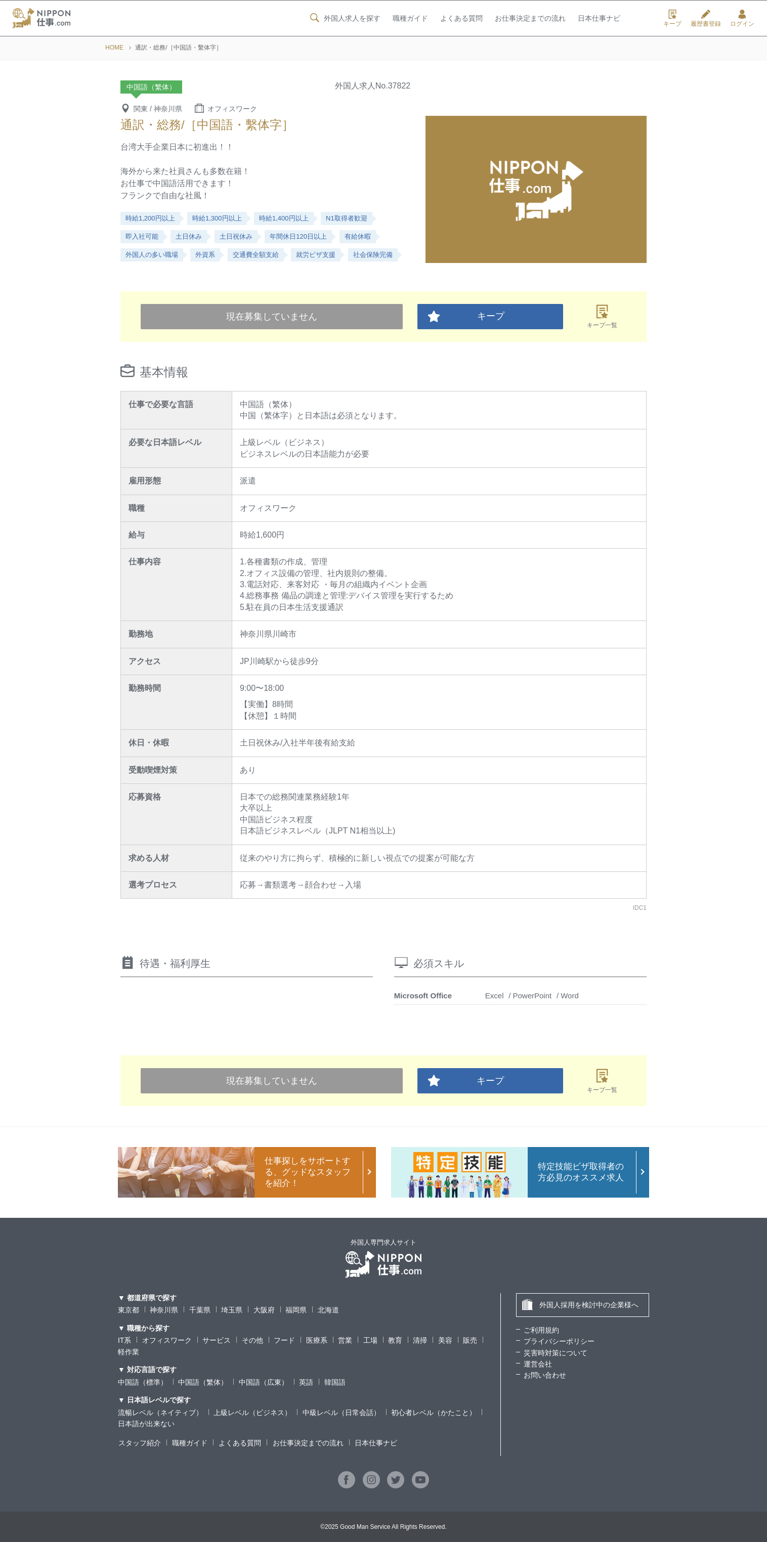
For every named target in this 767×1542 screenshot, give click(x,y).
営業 (345, 1340)
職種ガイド (410, 19)
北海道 (328, 1310)
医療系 (316, 1340)
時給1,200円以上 (150, 218)
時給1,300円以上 (217, 218)
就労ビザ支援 (315, 254)
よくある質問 (461, 19)
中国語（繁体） (203, 1382)
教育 (395, 1340)
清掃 (420, 1340)
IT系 (124, 1340)
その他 (252, 1340)
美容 (445, 1340)
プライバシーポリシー (559, 1341)
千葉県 (199, 1310)
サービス (216, 1340)
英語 (306, 1382)
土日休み (189, 236)
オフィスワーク (167, 1340)
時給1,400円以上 (284, 218)
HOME (114, 47)
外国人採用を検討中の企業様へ (580, 1304)
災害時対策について (555, 1353)
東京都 (128, 1310)
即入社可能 (141, 236)
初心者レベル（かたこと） (433, 1412)
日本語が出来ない (146, 1424)
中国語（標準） (142, 1382)
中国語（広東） (263, 1382)
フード (284, 1340)
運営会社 (538, 1364)
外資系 (205, 254)
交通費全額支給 (256, 254)
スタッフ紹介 (139, 1443)
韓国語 (335, 1382)
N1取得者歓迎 (346, 218)
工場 (370, 1340)
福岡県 (296, 1310)
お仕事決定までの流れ (530, 19)
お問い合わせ (545, 1375)
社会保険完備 (373, 254)
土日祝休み (236, 236)
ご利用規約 (541, 1330)
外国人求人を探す (344, 18)
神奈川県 (164, 1310)
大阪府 (264, 1310)
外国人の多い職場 (151, 254)
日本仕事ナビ (599, 19)
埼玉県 (231, 1310)
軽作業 (128, 1352)
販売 (470, 1340)
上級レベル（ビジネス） (252, 1412)
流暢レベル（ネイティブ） (160, 1412)
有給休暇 (358, 236)
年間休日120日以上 (298, 236)
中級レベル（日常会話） (341, 1412)
